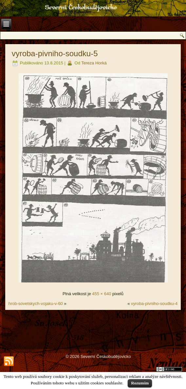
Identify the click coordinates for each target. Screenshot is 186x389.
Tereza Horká (93, 62)
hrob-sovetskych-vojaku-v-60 (36, 303)
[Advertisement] (93, 329)
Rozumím (140, 383)
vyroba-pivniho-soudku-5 (55, 53)
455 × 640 (101, 293)
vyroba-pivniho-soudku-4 (154, 303)
